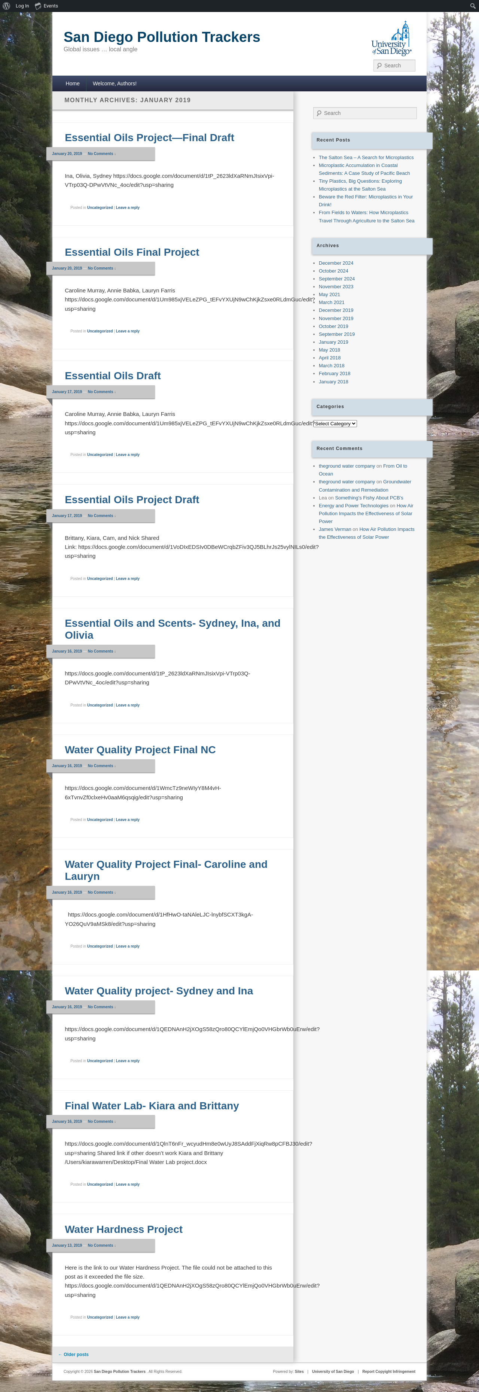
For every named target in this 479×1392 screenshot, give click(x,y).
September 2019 (337, 334)
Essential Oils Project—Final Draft (149, 137)
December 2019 (336, 310)
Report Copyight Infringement (388, 1372)
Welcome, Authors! (115, 83)
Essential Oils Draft (113, 376)
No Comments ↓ (102, 154)
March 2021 (332, 302)
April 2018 (330, 358)
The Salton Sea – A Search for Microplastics (366, 157)
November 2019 (336, 318)
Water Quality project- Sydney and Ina (159, 991)
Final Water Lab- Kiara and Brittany (152, 1106)
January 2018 (333, 382)
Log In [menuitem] (22, 6)
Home (73, 83)
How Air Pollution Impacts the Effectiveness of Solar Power (366, 513)
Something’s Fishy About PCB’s (369, 498)
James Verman (335, 529)
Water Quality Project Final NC (140, 750)
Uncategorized (100, 208)
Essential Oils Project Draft (132, 499)
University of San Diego (333, 1372)
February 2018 (335, 373)
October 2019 (333, 326)
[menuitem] (6, 6)
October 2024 (333, 271)
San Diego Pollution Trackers (162, 37)
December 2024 (336, 263)
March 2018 (332, 365)
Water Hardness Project (124, 1229)
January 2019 (333, 342)
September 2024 (337, 279)
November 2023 (336, 286)
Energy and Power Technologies (353, 505)
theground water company (347, 466)
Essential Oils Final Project (132, 252)
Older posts (73, 1354)
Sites (299, 1372)
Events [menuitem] (46, 5)
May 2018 (329, 350)
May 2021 (329, 294)
